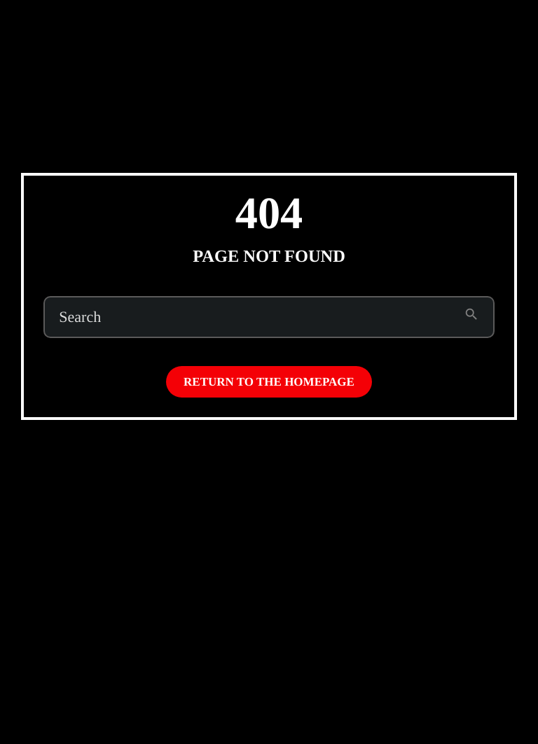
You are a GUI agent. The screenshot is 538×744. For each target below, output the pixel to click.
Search (80, 317)
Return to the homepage (269, 381)
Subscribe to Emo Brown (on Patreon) (380, 26)
